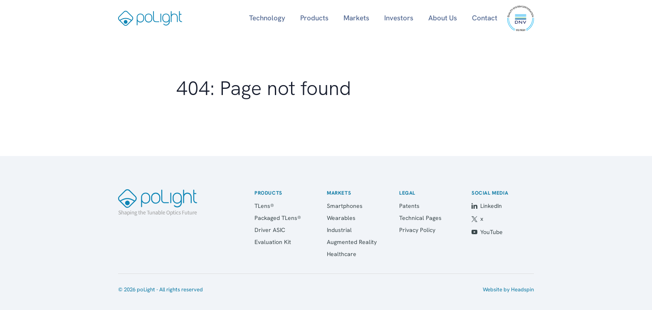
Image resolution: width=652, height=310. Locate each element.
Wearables (341, 218)
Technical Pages (420, 218)
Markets (356, 17)
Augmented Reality (352, 242)
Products (314, 17)
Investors (398, 17)
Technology (267, 17)
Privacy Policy (417, 230)
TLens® (264, 206)
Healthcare (341, 254)
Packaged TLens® (277, 218)
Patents (409, 206)
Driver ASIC (269, 230)
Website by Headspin (508, 289)
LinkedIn (487, 206)
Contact (484, 17)
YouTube (487, 232)
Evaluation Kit (272, 242)
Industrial (339, 230)
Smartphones (345, 206)
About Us (442, 17)
